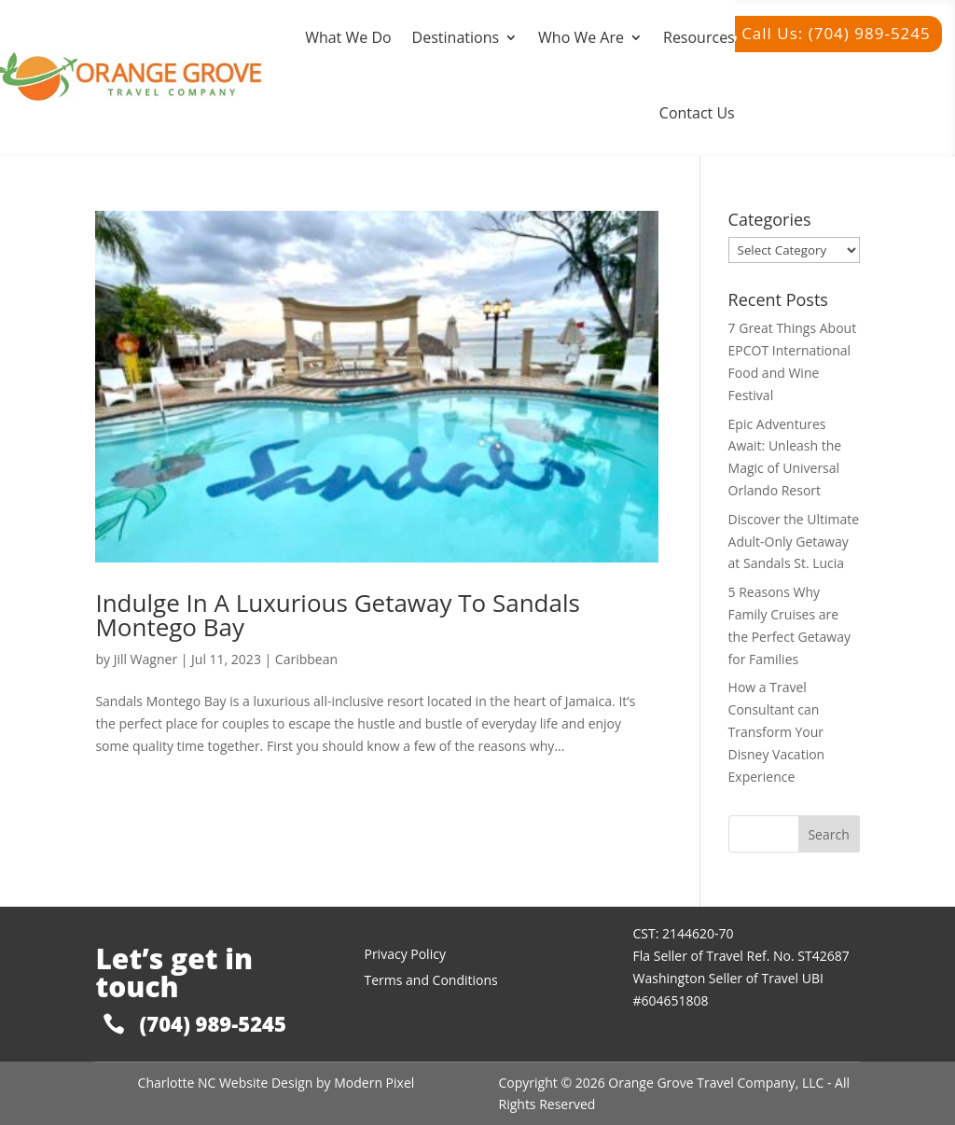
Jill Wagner (145, 659)
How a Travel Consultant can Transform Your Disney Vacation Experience (776, 731)
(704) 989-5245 (212, 1023)
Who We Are (581, 37)
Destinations (455, 37)
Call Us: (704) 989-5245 (836, 33)
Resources (699, 37)
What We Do (348, 37)
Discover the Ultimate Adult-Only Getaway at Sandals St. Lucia (794, 541)
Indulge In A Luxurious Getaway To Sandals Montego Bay (337, 615)
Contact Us (697, 113)
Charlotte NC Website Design (225, 1082)
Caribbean (306, 659)
